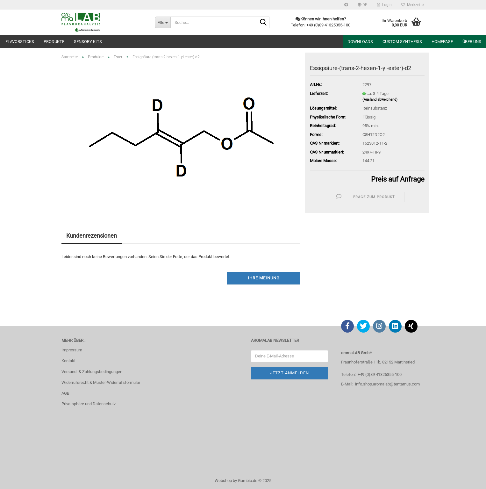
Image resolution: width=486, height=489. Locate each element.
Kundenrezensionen (91, 235)
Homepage (442, 41)
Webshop (223, 480)
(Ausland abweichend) (379, 99)
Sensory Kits (88, 41)
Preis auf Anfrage (398, 179)
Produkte (54, 41)
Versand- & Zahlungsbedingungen (91, 371)
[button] (362, 5)
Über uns (471, 41)
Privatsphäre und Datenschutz (88, 403)
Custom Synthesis (402, 41)
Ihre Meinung (264, 278)
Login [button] (384, 5)
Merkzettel (413, 5)
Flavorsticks (19, 41)
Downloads (360, 41)
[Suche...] (162, 22)
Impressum (71, 350)
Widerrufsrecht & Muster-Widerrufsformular (100, 382)
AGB (65, 393)
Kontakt (68, 360)
